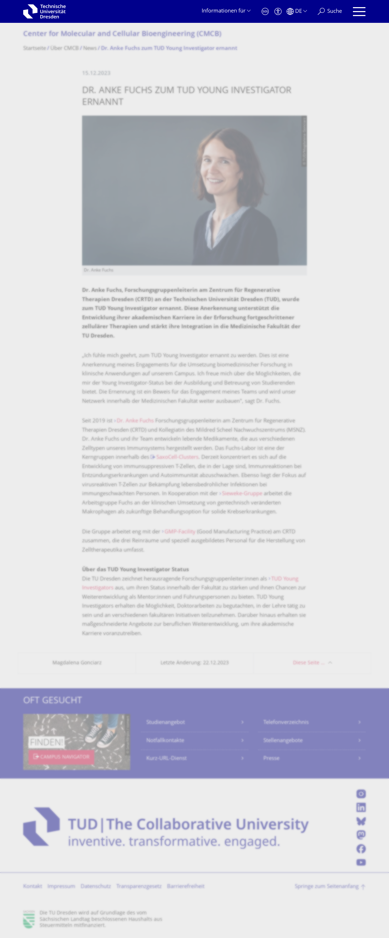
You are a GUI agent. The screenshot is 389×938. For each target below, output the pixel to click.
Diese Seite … (309, 663)
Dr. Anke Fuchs (135, 421)
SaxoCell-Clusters (177, 457)
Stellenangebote (283, 741)
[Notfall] (265, 11)
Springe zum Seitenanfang (327, 886)
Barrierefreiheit (185, 886)
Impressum (61, 886)
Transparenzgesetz (139, 886)
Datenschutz (96, 886)
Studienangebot (165, 722)
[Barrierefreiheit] (278, 11)
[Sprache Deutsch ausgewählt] (297, 11)
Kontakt (32, 886)
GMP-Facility (180, 532)
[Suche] (330, 11)
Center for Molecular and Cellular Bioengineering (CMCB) (122, 34)
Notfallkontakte (165, 741)
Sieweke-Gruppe (242, 494)
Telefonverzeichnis (286, 722)
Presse (271, 758)
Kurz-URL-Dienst (166, 758)
